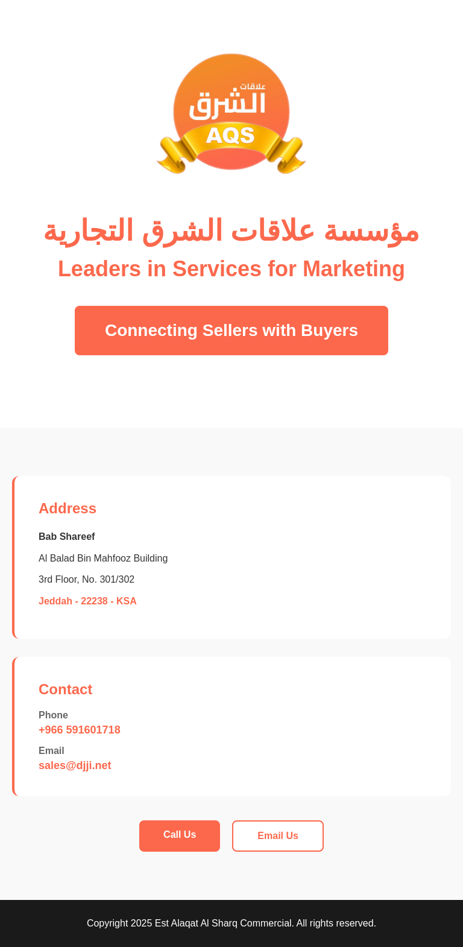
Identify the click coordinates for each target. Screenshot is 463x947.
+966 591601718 (80, 730)
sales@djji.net (75, 765)
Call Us (179, 834)
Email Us (277, 836)
